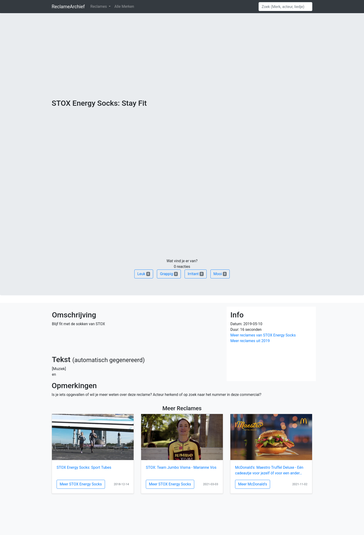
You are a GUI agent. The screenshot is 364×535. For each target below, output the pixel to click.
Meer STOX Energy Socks (81, 484)
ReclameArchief (68, 6)
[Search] (285, 6)
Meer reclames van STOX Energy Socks (263, 335)
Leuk (143, 274)
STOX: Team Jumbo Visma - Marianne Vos (181, 467)
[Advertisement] (182, 63)
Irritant (196, 274)
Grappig (169, 274)
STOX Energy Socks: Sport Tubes (84, 467)
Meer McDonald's (252, 484)
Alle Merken (124, 6)
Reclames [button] (99, 6)
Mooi (220, 274)
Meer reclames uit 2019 (250, 341)
